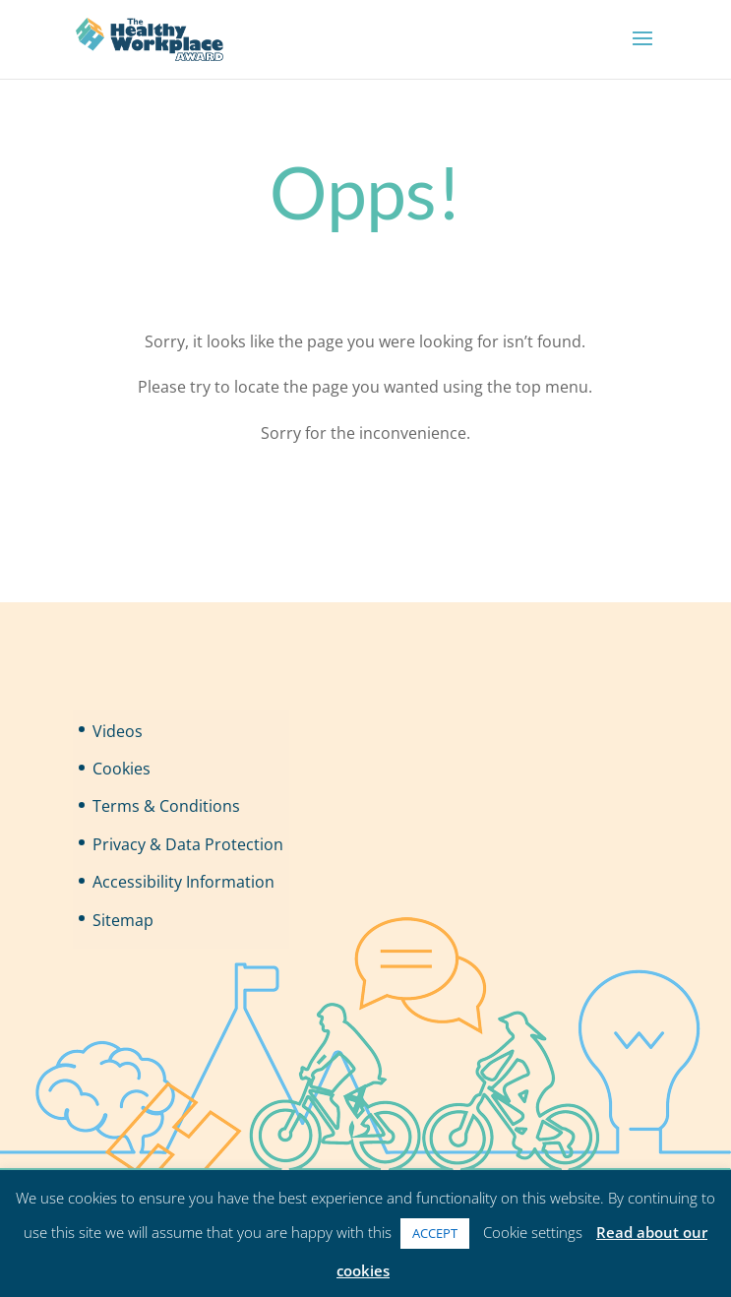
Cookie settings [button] (532, 1232)
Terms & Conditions (166, 806)
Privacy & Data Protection (187, 844)
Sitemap (122, 920)
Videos (117, 731)
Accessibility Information (183, 882)
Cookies (121, 768)
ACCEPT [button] (434, 1233)
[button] (642, 51)
